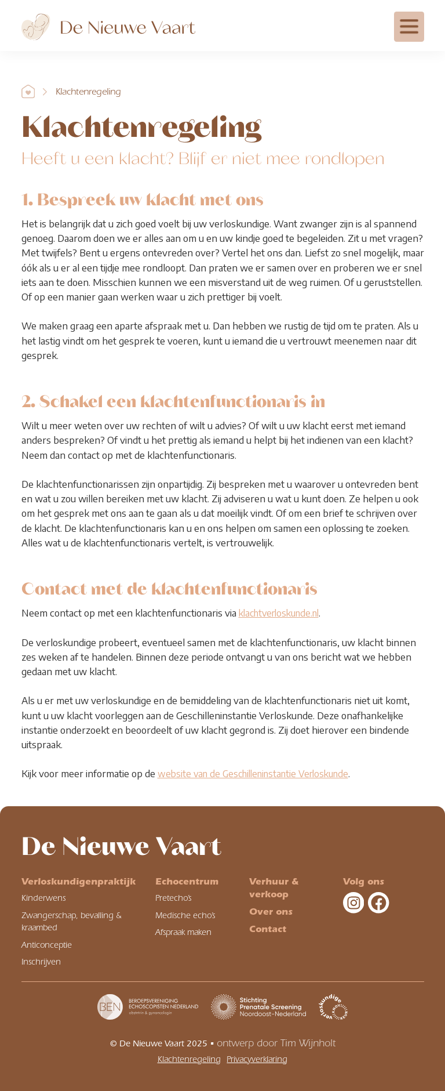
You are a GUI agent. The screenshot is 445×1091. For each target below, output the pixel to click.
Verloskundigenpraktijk (78, 881)
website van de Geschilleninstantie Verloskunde (253, 773)
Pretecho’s (173, 898)
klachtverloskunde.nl (279, 613)
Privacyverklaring (257, 1059)
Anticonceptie (46, 945)
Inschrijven (41, 962)
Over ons (271, 911)
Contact (267, 928)
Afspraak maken (183, 932)
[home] (108, 24)
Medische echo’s (185, 915)
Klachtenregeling (88, 91)
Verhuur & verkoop (273, 888)
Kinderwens (43, 898)
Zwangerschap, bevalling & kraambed (71, 922)
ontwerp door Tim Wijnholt (276, 1043)
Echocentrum (186, 881)
